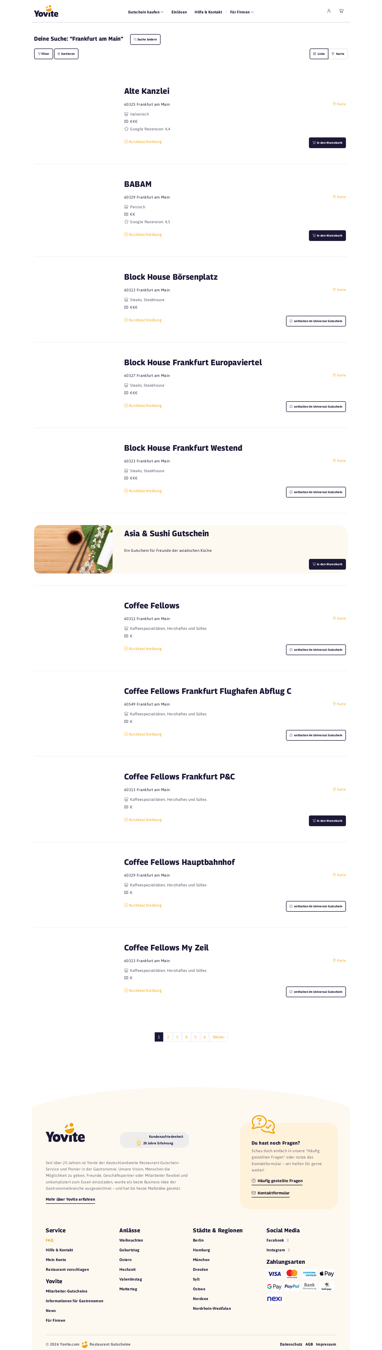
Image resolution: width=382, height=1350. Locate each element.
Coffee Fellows (152, 605)
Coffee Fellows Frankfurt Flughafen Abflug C (208, 691)
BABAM (138, 184)
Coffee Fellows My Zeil (166, 947)
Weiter (219, 1037)
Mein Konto (56, 1259)
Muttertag (128, 1289)
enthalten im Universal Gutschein (316, 321)
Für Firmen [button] (240, 12)
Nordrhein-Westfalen (212, 1308)
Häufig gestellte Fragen (277, 1180)
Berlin (198, 1240)
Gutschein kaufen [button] (144, 12)
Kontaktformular (271, 1193)
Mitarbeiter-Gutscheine (66, 1291)
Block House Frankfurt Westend (183, 447)
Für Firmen (55, 1320)
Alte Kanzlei (147, 91)
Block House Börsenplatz (171, 276)
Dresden (200, 1269)
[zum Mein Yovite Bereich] (329, 11)
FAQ (49, 1240)
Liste (319, 54)
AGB (309, 1344)
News (51, 1310)
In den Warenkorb (327, 564)
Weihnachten (131, 1240)
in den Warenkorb (327, 142)
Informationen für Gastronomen (74, 1301)
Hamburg (201, 1250)
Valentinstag (130, 1279)
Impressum (326, 1344)
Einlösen (179, 12)
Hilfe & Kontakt (208, 12)
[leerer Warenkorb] (341, 11)
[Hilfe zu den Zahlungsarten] (301, 1285)
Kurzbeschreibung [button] (143, 141)
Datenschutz (291, 1344)
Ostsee (199, 1289)
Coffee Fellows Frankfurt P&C (179, 776)
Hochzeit (127, 1269)
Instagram (279, 1250)
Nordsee (200, 1298)
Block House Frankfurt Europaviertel (193, 362)
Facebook (278, 1240)
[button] (73, 117)
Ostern (125, 1259)
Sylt (196, 1279)
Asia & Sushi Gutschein (166, 533)
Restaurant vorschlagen (67, 1269)
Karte (338, 54)
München (201, 1259)
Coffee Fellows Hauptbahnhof (179, 862)
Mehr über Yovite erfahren (70, 1199)
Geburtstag (129, 1250)
